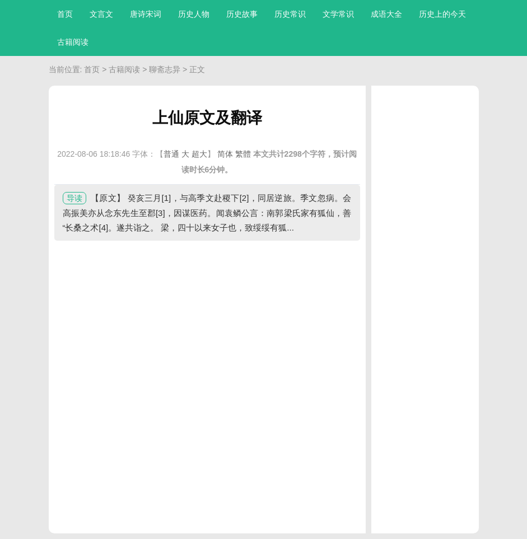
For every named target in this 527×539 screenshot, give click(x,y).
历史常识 (290, 14)
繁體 (243, 153)
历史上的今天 (442, 14)
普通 (171, 153)
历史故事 (242, 14)
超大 (199, 153)
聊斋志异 (164, 69)
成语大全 (386, 14)
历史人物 (193, 14)
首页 (65, 14)
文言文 (101, 14)
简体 (225, 153)
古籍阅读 (72, 42)
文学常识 (338, 14)
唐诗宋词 (145, 14)
